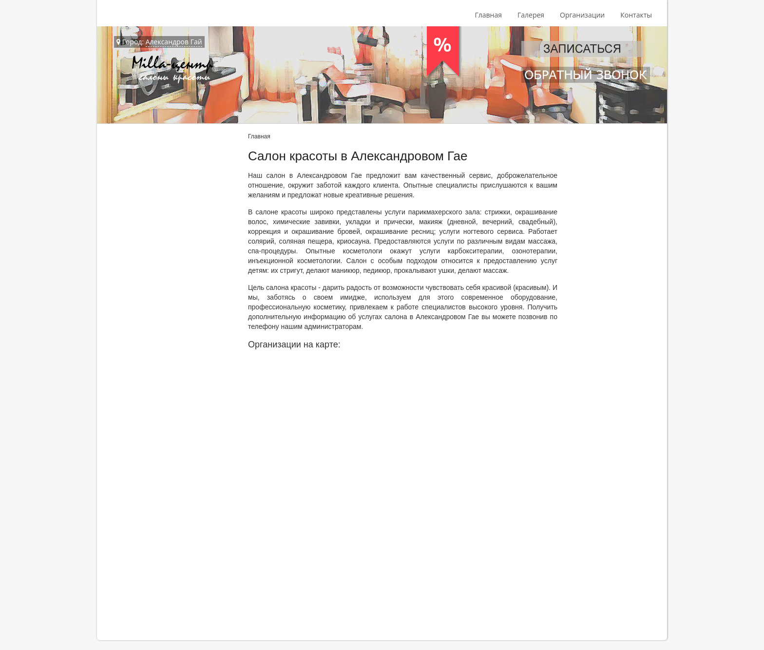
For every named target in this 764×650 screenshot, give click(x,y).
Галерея (530, 14)
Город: (159, 42)
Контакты (636, 14)
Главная (488, 14)
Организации (582, 14)
